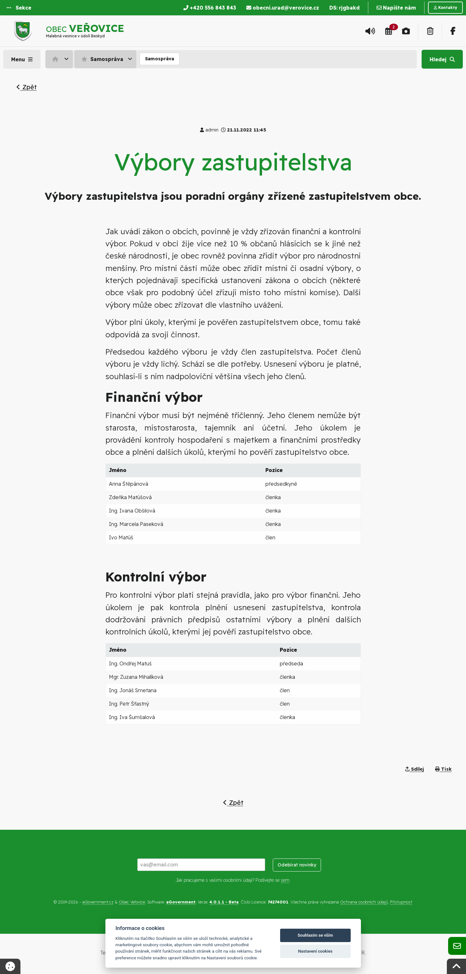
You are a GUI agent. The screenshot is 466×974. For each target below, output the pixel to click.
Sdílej (414, 769)
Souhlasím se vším (315, 935)
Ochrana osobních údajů (364, 901)
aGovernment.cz (97, 901)
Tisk (443, 769)
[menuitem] (59, 59)
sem (285, 880)
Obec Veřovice (132, 901)
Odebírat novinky (297, 865)
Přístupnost (401, 901)
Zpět (26, 87)
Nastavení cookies (315, 951)
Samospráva (101, 59)
